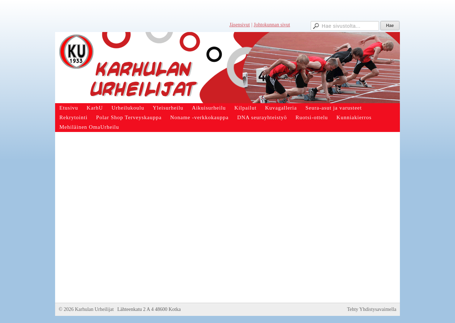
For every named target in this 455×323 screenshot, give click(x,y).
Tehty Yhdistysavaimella (371, 309)
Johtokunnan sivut (272, 24)
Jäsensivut (239, 24)
